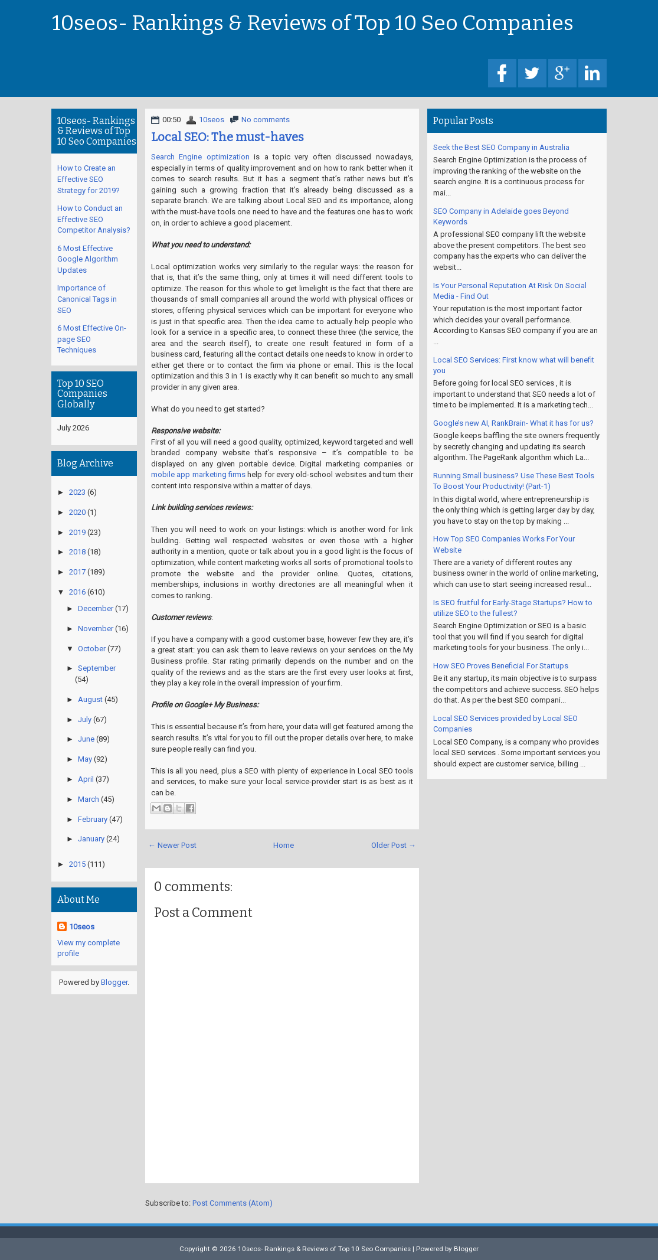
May (85, 759)
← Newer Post (172, 845)
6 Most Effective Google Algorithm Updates (87, 259)
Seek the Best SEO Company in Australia (501, 147)
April (86, 779)
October (92, 648)
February (92, 819)
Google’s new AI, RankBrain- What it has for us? (513, 423)
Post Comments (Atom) (232, 1203)
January (91, 838)
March (88, 799)
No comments (265, 119)
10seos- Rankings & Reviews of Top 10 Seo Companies (313, 23)
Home (283, 845)
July (84, 719)
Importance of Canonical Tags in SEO (87, 298)
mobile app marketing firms (198, 474)
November (95, 628)
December (95, 608)
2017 (77, 571)
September (97, 668)
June (86, 739)
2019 (77, 532)
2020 (77, 512)
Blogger (114, 982)
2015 (77, 864)
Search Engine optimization (200, 156)
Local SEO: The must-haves (227, 137)
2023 (77, 492)
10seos (211, 119)
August (90, 699)
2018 (77, 551)
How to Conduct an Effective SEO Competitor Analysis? (93, 219)
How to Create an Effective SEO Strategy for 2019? (88, 179)
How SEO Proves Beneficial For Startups (500, 665)
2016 (77, 591)
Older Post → (393, 845)
